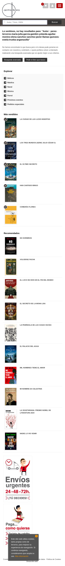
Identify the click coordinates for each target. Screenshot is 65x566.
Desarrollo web (32, 561)
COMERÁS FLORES (28, 207)
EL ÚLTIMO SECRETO (28, 164)
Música (10, 91)
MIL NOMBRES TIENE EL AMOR (32, 368)
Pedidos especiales (15, 104)
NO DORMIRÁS (26, 238)
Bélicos (10, 78)
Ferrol (10, 96)
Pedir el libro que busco (35, 60)
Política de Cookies (53, 559)
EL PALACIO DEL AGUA (29, 346)
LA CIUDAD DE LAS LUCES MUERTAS (35, 119)
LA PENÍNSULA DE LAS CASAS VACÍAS (35, 325)
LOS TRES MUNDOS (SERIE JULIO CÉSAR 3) (38, 143)
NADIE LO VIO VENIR (28, 433)
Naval (9, 87)
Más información (21, 556)
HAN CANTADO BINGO (29, 185)
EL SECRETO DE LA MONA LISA (33, 303)
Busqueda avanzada (12, 60)
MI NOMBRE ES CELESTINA (31, 389)
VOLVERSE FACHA (27, 259)
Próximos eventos (15, 100)
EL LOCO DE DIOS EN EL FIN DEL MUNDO (36, 280)
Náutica (10, 83)
